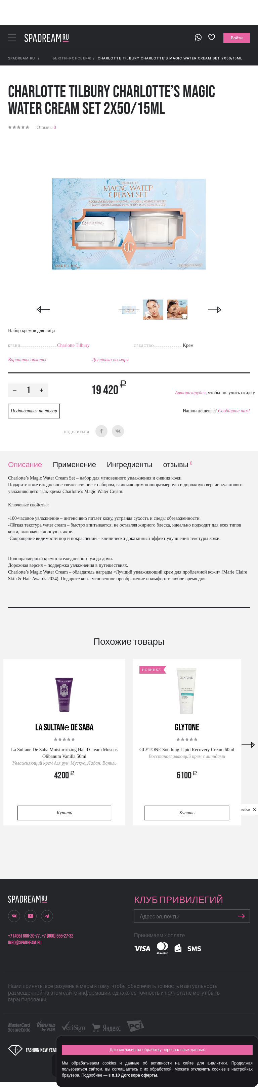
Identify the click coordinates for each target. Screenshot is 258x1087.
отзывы (177, 464)
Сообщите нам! (234, 410)
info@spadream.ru (24, 943)
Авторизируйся (190, 392)
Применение (74, 464)
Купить (64, 812)
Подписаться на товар (34, 410)
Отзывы (46, 127)
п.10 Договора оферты (134, 1075)
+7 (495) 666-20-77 (24, 936)
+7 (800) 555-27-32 (57, 936)
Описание (25, 464)
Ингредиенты (129, 464)
